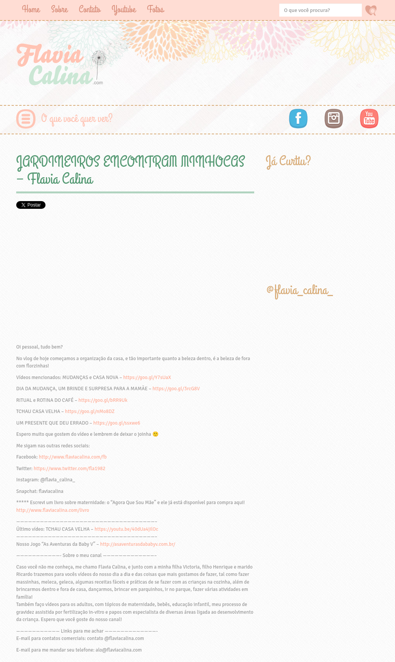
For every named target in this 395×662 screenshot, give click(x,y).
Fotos (155, 9)
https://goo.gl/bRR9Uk (102, 400)
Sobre (59, 9)
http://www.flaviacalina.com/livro (52, 510)
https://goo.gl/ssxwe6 (116, 423)
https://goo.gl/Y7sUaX (147, 377)
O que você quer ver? (77, 118)
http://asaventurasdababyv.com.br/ (138, 544)
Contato (89, 9)
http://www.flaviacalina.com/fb (73, 457)
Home (30, 9)
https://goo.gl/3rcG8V (176, 389)
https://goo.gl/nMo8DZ (90, 411)
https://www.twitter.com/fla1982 (69, 469)
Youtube (123, 9)
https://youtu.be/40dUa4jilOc (126, 529)
